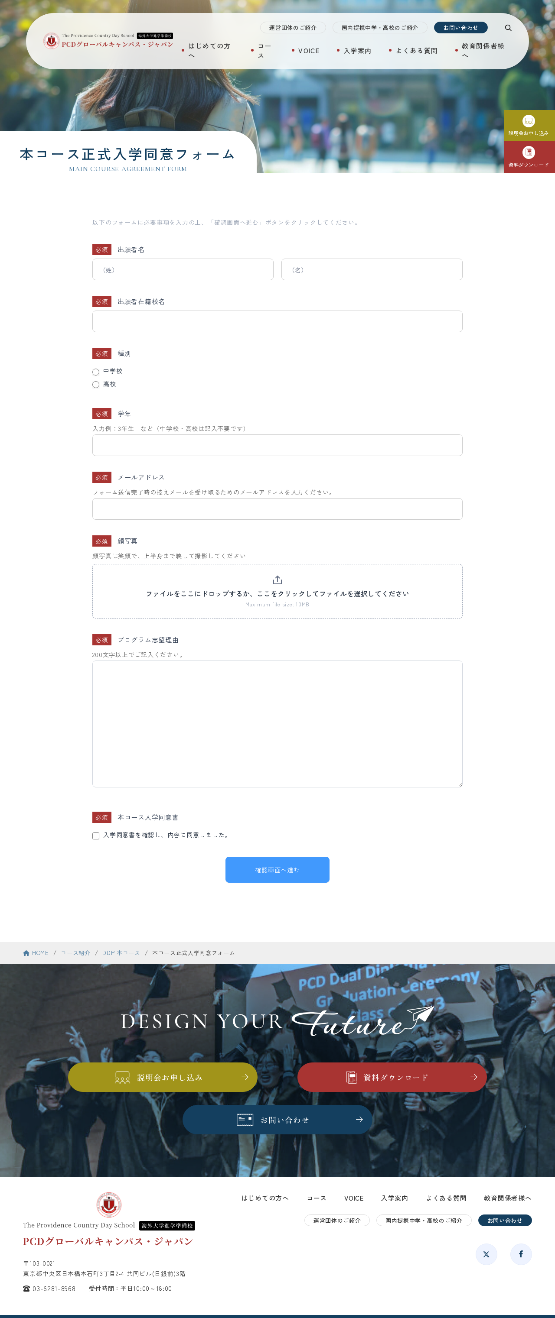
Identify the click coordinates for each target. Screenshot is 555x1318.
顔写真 (131, 540)
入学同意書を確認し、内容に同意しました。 (164, 835)
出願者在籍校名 (144, 301)
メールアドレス (144, 477)
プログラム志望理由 (151, 639)
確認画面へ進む (277, 869)
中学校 (110, 371)
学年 (127, 413)
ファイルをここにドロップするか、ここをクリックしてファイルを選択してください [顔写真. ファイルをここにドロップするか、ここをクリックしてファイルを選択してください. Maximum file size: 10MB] (277, 594)
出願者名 (134, 249)
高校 (107, 384)
